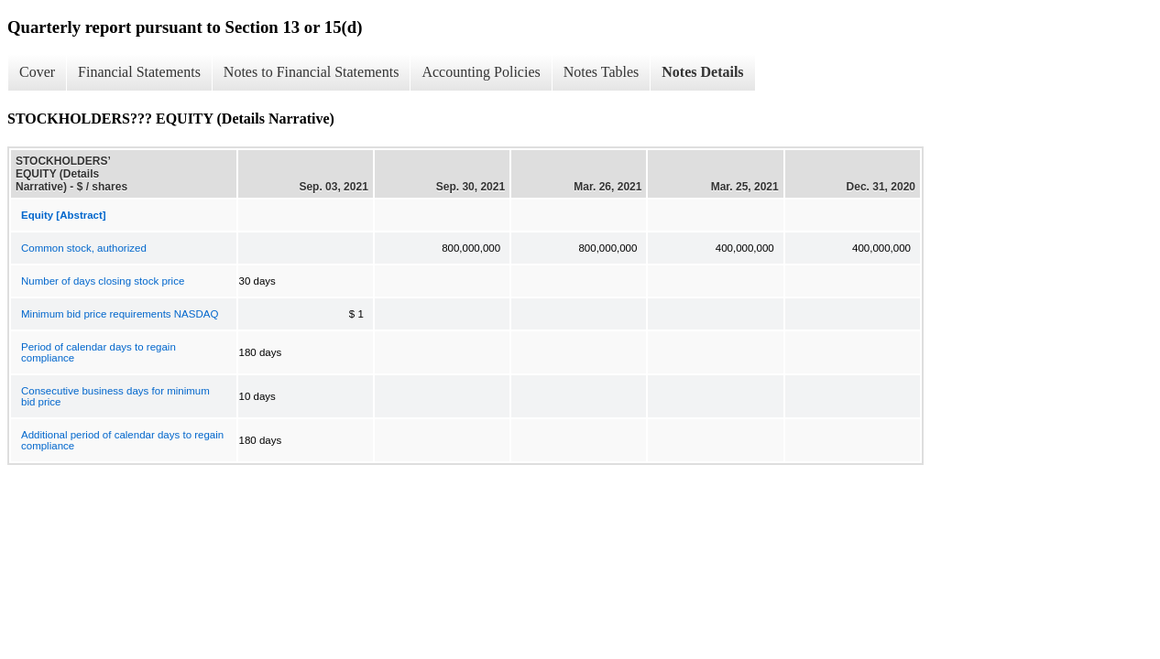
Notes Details (702, 72)
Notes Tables (602, 72)
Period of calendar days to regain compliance (98, 352)
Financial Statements (139, 72)
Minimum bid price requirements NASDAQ (119, 313)
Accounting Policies (480, 72)
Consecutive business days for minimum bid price (115, 396)
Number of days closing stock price (102, 280)
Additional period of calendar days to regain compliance (122, 440)
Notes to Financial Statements (311, 72)
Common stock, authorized (84, 248)
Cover (37, 72)
